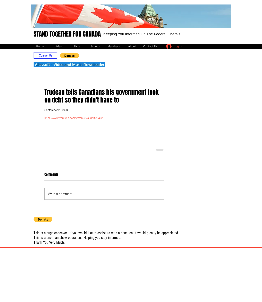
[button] (69, 55)
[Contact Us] (45, 55)
